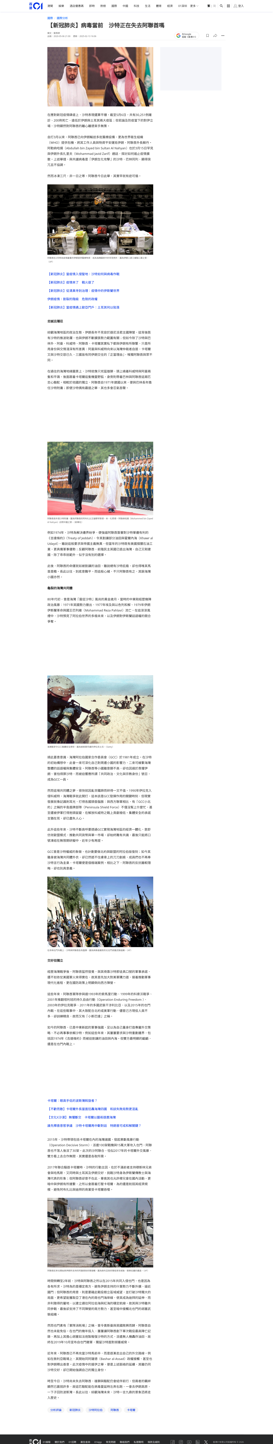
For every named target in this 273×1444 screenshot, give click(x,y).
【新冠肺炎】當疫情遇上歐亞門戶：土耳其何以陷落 (83, 307)
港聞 (50, 6)
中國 (125, 6)
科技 (136, 6)
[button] (207, 35)
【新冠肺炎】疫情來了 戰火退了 (70, 282)
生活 (147, 6)
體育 (159, 6)
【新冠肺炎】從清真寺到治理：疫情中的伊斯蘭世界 (83, 290)
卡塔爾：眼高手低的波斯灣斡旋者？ (72, 1100)
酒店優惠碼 (77, 6)
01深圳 (182, 6)
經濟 (170, 6)
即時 (92, 6)
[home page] (35, 6)
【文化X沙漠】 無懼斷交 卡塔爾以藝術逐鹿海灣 (81, 1117)
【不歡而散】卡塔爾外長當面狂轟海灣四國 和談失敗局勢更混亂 (92, 1109)
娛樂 (61, 6)
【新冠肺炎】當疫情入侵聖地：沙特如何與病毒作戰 (83, 274)
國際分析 (62, 18)
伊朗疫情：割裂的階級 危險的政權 (72, 299)
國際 (114, 6)
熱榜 (103, 6)
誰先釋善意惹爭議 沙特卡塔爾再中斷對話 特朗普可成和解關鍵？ (94, 1125)
